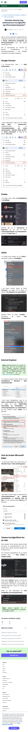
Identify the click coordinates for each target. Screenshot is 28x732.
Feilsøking (11, 9)
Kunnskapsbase (4, 9)
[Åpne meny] (2, 2)
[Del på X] (16, 34)
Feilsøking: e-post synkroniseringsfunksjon (12, 644)
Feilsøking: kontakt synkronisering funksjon (12, 641)
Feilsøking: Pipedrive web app (9, 632)
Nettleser (15, 9)
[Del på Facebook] (10, 34)
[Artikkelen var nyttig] (2, 622)
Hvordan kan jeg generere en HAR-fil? (11, 638)
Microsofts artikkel (7, 374)
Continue (14, 728)
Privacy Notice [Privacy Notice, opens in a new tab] (9, 724)
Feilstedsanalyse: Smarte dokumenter (11, 635)
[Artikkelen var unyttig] (9, 622)
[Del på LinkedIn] (13, 34)
